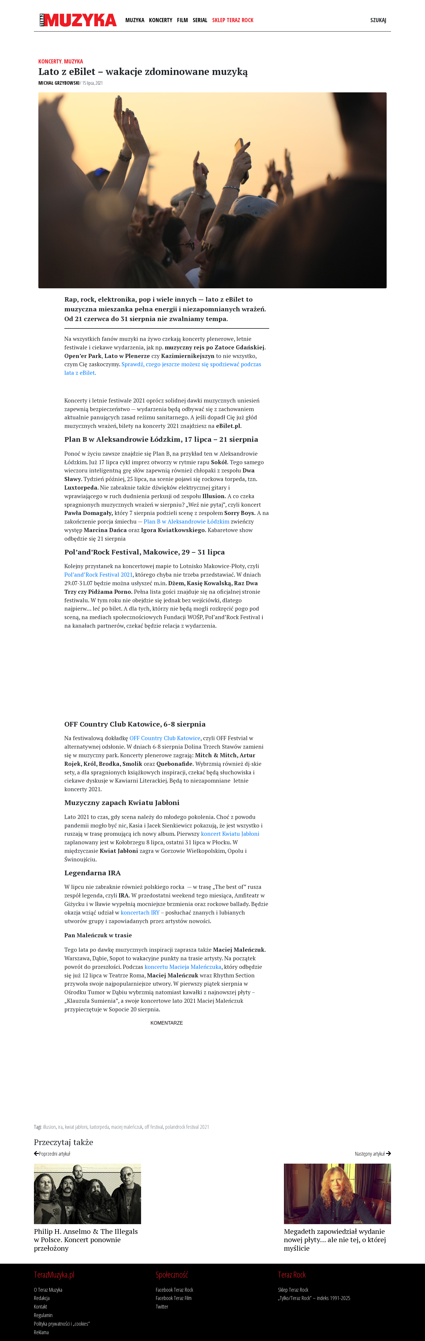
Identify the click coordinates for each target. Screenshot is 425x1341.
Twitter (162, 1306)
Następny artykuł (373, 1153)
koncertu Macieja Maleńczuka (183, 966)
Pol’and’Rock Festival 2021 (98, 574)
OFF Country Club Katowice (165, 738)
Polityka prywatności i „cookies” (62, 1323)
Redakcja (42, 1298)
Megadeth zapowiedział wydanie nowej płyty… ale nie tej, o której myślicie (335, 1239)
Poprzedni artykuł (52, 1153)
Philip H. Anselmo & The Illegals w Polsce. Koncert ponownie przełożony (86, 1239)
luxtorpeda (99, 1127)
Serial (200, 20)
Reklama (41, 1332)
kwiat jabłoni (76, 1127)
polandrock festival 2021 (187, 1127)
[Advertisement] (166, 676)
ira (60, 1127)
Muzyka (134, 20)
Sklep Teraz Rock (233, 20)
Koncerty (160, 20)
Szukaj (378, 20)
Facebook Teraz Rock (174, 1289)
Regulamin (43, 1315)
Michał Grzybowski (59, 83)
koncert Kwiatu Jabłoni (230, 833)
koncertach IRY (140, 912)
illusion (49, 1127)
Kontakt (40, 1306)
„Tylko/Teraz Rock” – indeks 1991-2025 (314, 1298)
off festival (154, 1127)
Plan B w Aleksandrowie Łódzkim (186, 521)
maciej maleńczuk (126, 1127)
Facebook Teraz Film (174, 1298)
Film (182, 20)
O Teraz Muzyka (48, 1289)
